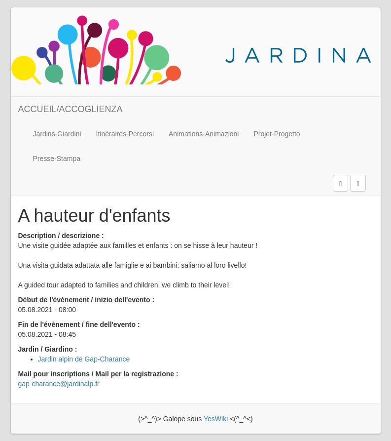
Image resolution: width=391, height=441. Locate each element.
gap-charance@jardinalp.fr (59, 384)
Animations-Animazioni (204, 134)
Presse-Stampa (56, 158)
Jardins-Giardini (57, 134)
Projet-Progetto (276, 134)
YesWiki (216, 419)
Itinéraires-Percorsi (125, 134)
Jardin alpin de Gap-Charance (84, 359)
